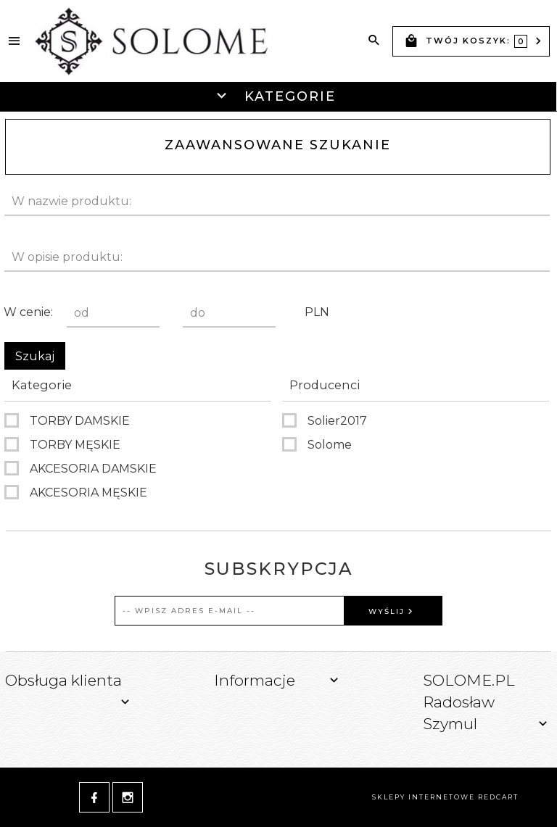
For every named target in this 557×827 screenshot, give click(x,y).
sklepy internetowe (423, 797)
